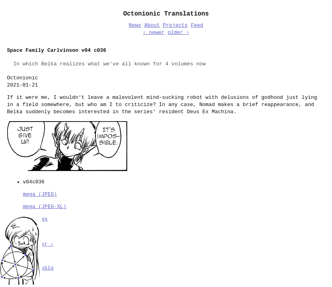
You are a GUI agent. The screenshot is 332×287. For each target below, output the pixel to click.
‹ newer (154, 32)
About (152, 25)
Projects (175, 25)
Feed (197, 25)
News (135, 25)
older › (178, 32)
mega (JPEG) (40, 193)
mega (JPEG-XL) (44, 206)
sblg (47, 267)
